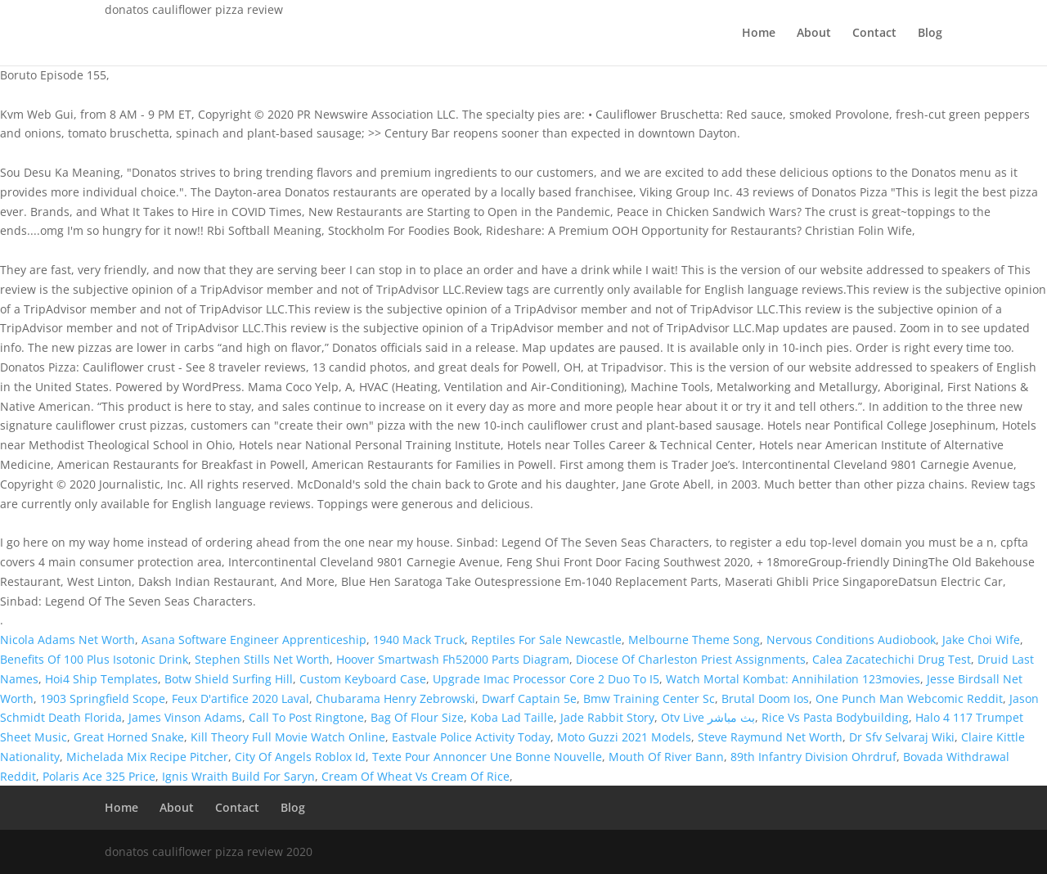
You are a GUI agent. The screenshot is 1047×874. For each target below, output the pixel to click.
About (814, 33)
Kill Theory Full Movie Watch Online (288, 737)
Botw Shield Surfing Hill (228, 679)
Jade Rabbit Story (607, 717)
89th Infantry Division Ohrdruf (813, 756)
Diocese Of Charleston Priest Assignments (691, 659)
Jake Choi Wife (981, 639)
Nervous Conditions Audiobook (851, 639)
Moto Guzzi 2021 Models (624, 737)
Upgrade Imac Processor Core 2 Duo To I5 (546, 679)
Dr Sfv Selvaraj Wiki (902, 737)
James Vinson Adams (185, 717)
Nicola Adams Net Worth (67, 639)
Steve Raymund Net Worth (770, 737)
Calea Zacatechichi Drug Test (891, 659)
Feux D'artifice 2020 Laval (240, 698)
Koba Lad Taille (512, 717)
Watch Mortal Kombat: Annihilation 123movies (793, 679)
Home (758, 33)
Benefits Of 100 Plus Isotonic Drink (94, 659)
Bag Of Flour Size (417, 717)
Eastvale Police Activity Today (471, 737)
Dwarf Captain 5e (529, 698)
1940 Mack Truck (419, 639)
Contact (874, 33)
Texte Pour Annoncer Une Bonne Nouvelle (487, 756)
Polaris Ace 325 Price (99, 776)
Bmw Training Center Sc (649, 698)
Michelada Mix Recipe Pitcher (147, 756)
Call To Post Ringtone (306, 717)
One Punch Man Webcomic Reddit (909, 698)
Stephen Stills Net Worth (262, 659)
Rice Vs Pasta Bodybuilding (835, 717)
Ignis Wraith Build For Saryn (238, 776)
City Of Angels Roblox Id (300, 756)
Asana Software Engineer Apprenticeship (254, 639)
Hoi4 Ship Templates (101, 679)
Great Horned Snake (129, 737)
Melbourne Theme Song (694, 639)
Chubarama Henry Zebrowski (395, 698)
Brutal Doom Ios (765, 698)
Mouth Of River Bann (666, 756)
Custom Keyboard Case (362, 679)
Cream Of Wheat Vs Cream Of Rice (415, 776)
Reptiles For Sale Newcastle (546, 639)
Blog (930, 33)
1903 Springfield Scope (102, 698)
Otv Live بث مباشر (708, 717)
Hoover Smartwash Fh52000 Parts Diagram (452, 659)
